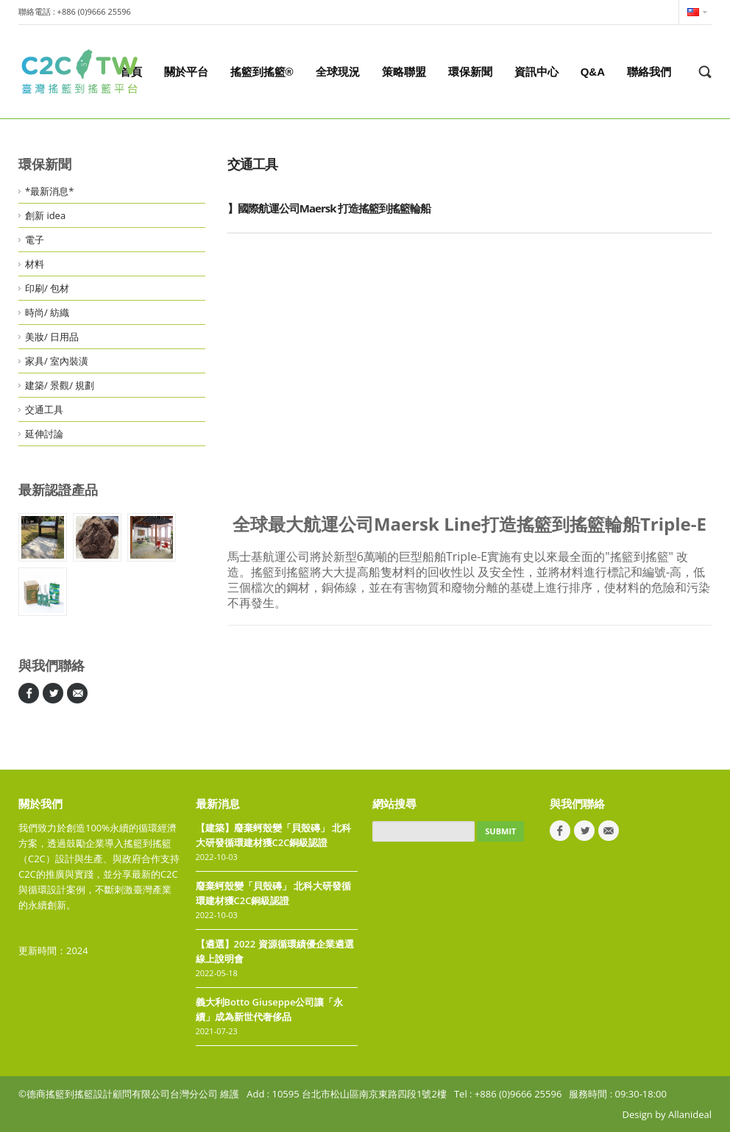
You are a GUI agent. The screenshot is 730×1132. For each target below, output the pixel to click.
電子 (34, 239)
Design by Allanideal (667, 1114)
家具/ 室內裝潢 (56, 361)
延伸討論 (44, 433)
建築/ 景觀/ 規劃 (59, 385)
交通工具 (44, 409)
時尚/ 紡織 (47, 312)
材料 (34, 264)
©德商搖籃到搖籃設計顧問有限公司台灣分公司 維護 (128, 1093)
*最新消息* (49, 191)
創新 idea (45, 215)
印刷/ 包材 (47, 288)
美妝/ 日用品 (52, 336)
